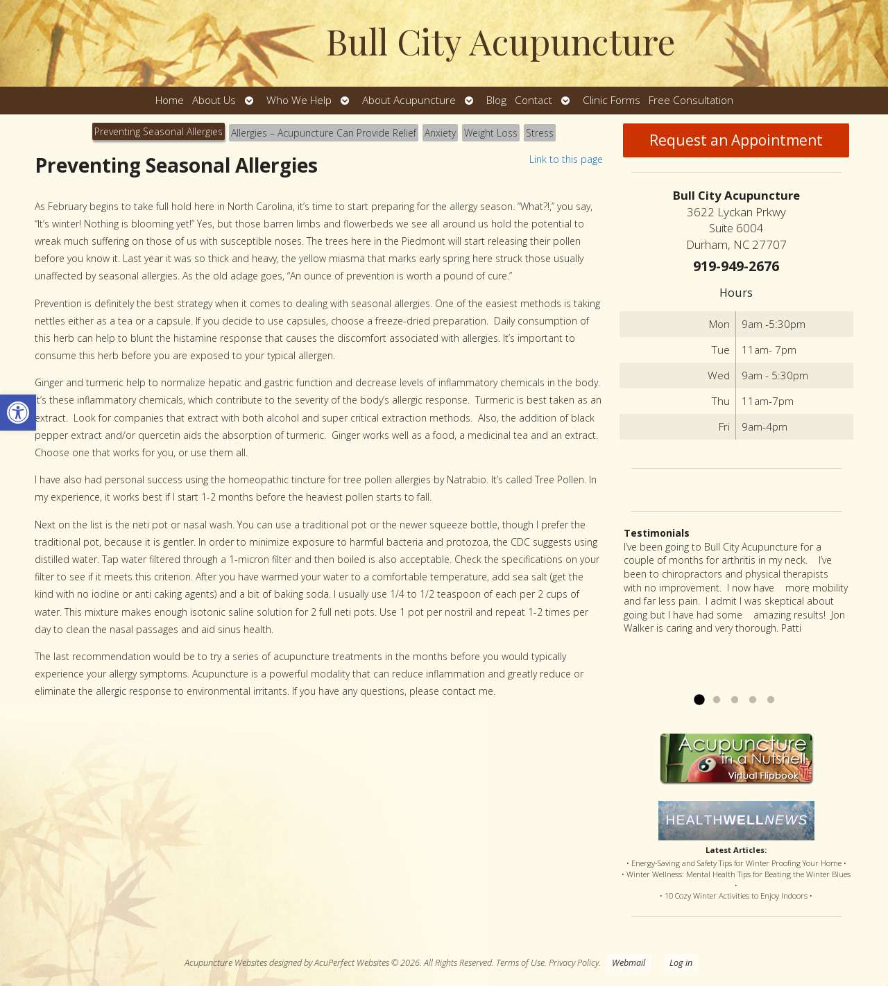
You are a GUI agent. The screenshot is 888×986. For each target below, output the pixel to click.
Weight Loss (491, 132)
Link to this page (566, 159)
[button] (18, 413)
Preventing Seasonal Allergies (158, 131)
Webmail (628, 963)
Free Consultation (691, 100)
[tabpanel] (318, 431)
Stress (540, 132)
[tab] (158, 133)
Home (169, 100)
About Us (214, 100)
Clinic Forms (611, 100)
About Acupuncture (409, 100)
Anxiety (440, 132)
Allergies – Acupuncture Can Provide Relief (323, 132)
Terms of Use (520, 963)
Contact (533, 100)
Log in (680, 963)
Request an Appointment (736, 140)
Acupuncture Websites (226, 963)
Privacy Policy (574, 963)
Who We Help (299, 100)
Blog (496, 100)
